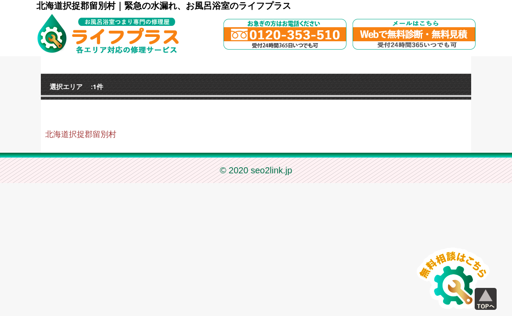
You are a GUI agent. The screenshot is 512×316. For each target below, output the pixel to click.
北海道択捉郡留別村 (80, 134)
